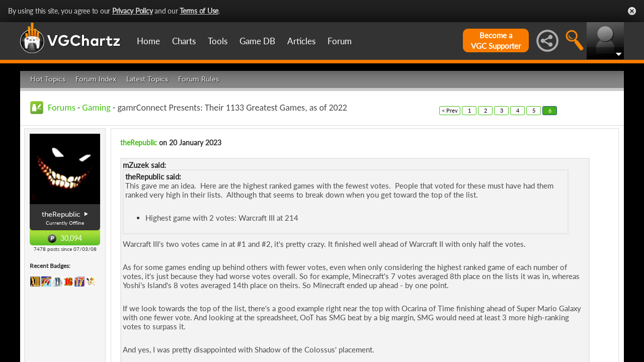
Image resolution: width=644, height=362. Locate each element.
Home (148, 41)
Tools (217, 41)
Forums (61, 107)
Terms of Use (199, 11)
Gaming (96, 107)
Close (632, 11)
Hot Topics (47, 79)
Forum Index (95, 79)
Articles (301, 41)
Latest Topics (147, 79)
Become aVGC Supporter (496, 40)
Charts (184, 41)
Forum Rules (198, 79)
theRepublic (138, 142)
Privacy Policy (132, 11)
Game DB (257, 41)
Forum (340, 41)
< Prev (450, 110)
